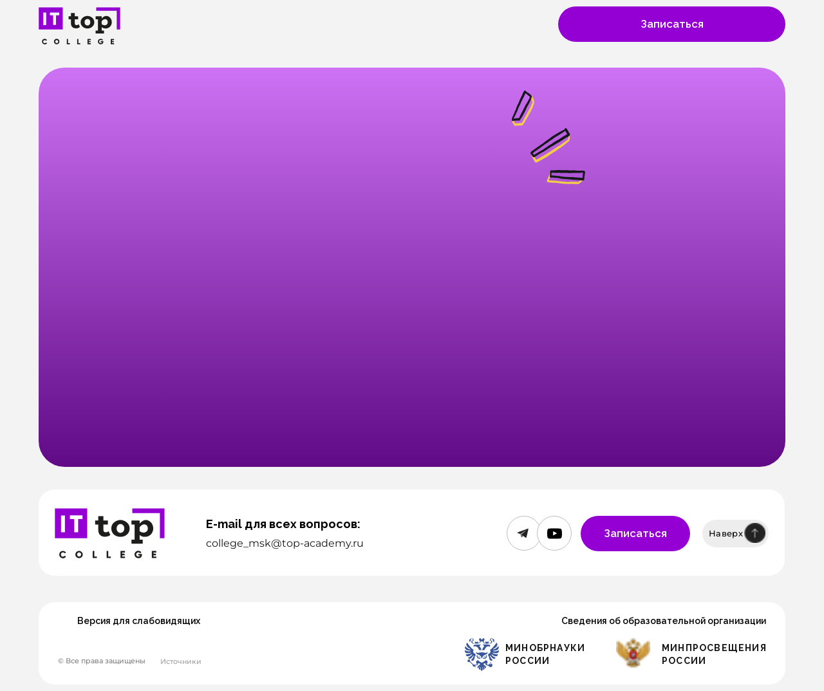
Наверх (726, 533)
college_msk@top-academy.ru (285, 543)
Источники (180, 661)
